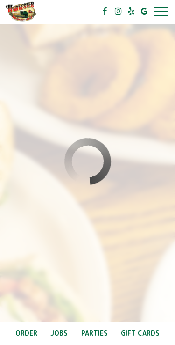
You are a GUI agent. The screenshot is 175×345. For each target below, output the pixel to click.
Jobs (59, 333)
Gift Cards (140, 333)
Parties (94, 333)
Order (26, 333)
